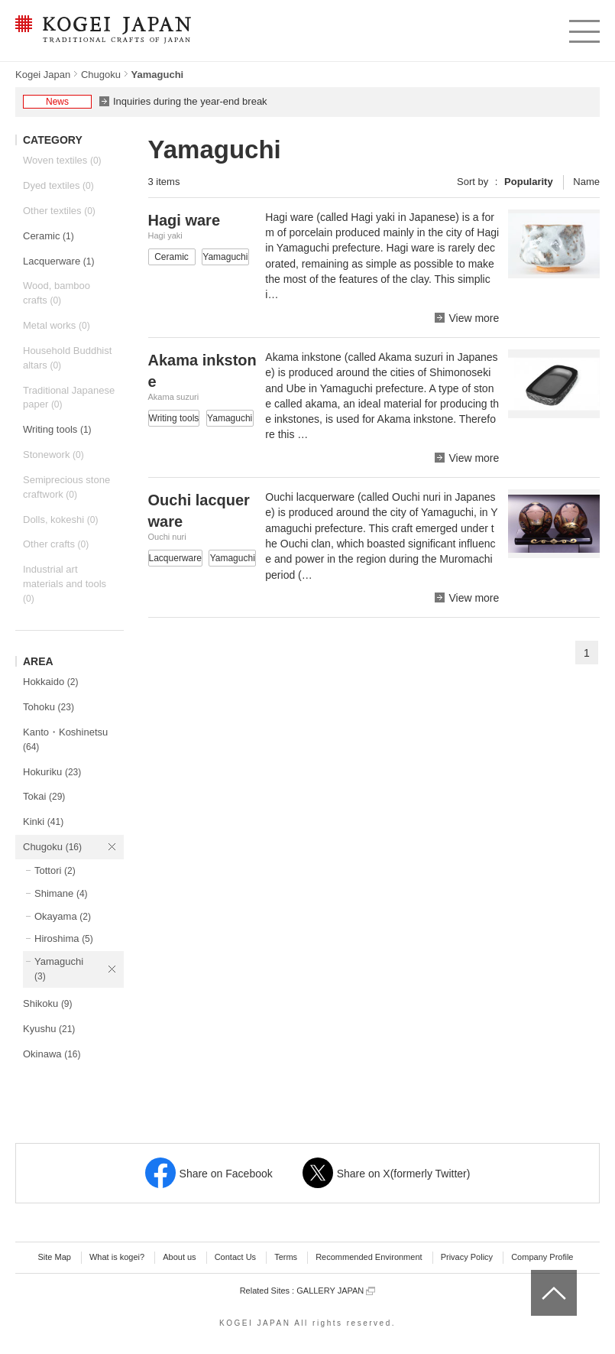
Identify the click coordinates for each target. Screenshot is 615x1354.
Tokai (44, 796)
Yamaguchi (58, 969)
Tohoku (48, 707)
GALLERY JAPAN (335, 1291)
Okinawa (52, 1054)
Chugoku (101, 74)
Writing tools (57, 429)
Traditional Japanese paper (69, 398)
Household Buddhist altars (67, 358)
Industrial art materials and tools (64, 583)
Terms (285, 1256)
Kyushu (49, 1028)
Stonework (53, 454)
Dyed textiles (58, 185)
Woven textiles (62, 160)
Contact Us (235, 1256)
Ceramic (48, 236)
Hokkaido (50, 681)
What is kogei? (116, 1256)
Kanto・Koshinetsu (65, 739)
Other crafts (56, 544)
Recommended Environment (369, 1256)
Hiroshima (63, 938)
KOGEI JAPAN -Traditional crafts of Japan (102, 30)
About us (179, 1256)
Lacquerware (58, 261)
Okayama (62, 916)
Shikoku (48, 1003)
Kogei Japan (42, 74)
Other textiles (59, 210)
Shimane (61, 893)
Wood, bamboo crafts (56, 293)
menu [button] (583, 27)
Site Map (53, 1256)
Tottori (55, 870)
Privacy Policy (467, 1256)
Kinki (43, 821)
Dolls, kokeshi (60, 519)
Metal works (56, 325)
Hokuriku (52, 772)
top (536, 1275)
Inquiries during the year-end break (190, 101)
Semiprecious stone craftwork (66, 487)
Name (586, 181)
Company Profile (542, 1256)
